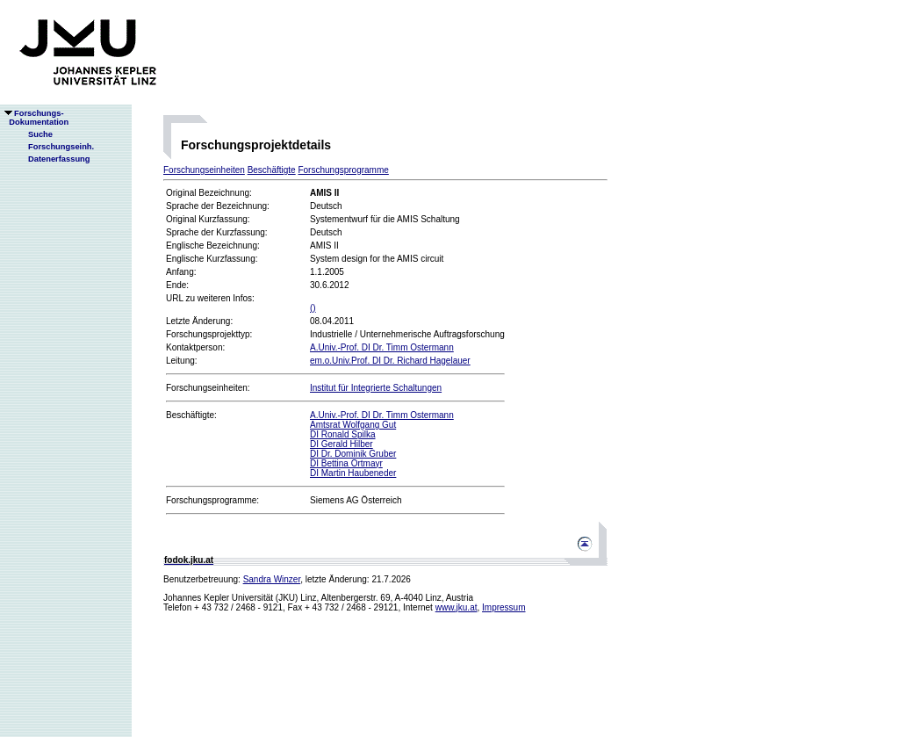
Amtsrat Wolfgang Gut (353, 425)
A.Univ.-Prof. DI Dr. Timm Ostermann (382, 347)
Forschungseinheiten (204, 170)
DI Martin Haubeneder (353, 473)
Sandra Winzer (272, 579)
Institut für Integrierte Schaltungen (376, 388)
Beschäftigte (272, 170)
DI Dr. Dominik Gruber (353, 454)
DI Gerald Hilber (341, 444)
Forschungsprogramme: (212, 500)
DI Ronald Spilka (342, 434)
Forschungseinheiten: (208, 388)
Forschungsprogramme (343, 170)
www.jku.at (456, 607)
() (313, 308)
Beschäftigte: (191, 415)
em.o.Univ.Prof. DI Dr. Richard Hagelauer (390, 360)
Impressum (503, 607)
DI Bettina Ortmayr (346, 463)
